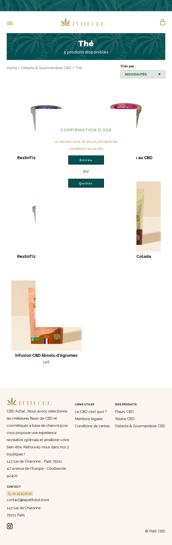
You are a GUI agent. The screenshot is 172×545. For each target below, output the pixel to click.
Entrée (86, 160)
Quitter (86, 183)
